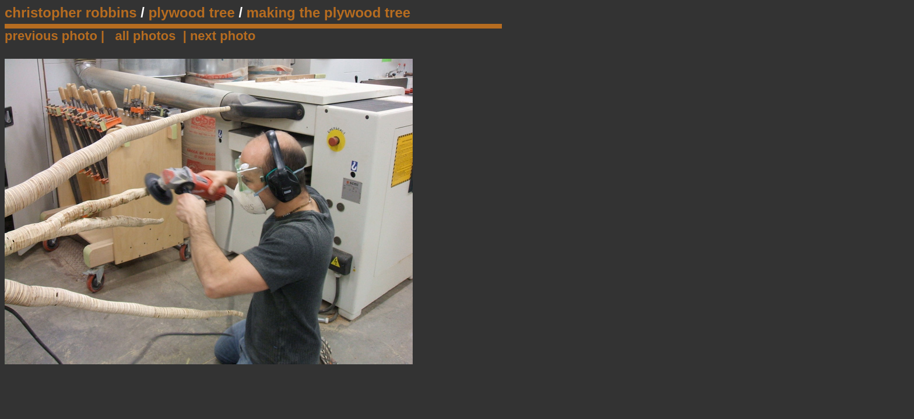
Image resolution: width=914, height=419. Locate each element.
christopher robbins (71, 12)
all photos (145, 36)
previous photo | (56, 36)
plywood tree (192, 12)
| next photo (219, 36)
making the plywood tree (328, 12)
